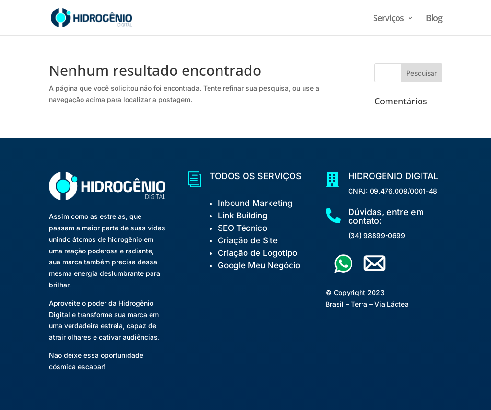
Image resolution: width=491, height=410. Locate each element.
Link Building (243, 215)
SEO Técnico (242, 228)
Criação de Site (248, 240)
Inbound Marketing (255, 203)
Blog (434, 18)
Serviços (388, 18)
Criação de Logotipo (257, 253)
